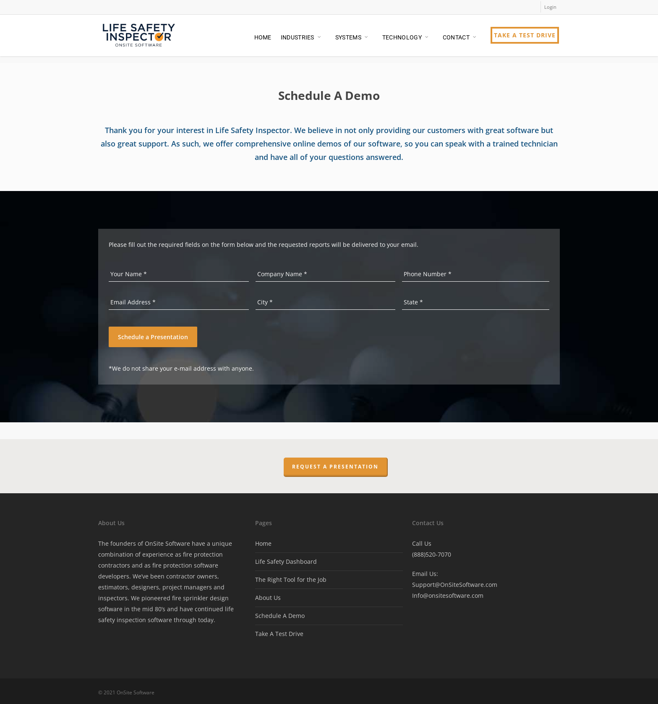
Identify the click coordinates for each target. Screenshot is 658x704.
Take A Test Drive (279, 632)
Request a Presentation (335, 464)
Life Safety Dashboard (286, 560)
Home (263, 542)
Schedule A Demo (280, 614)
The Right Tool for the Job (290, 578)
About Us (268, 596)
